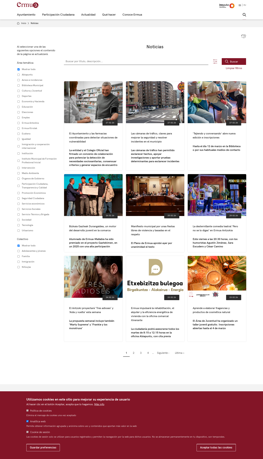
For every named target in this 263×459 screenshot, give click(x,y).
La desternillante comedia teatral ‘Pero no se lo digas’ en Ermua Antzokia (217, 213)
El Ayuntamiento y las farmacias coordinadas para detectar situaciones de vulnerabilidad (93, 125)
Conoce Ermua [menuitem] (132, 14)
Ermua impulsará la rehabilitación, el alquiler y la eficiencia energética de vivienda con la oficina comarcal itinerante (155, 299)
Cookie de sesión (40, 432)
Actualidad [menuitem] (88, 14)
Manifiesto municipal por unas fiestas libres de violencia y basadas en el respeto (155, 213)
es (240, 5)
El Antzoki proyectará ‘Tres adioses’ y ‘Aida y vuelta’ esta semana (93, 299)
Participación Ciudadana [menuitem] (58, 14)
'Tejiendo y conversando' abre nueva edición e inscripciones (217, 125)
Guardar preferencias (43, 447)
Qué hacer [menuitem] (109, 14)
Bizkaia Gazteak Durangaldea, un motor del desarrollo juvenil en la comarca (93, 213)
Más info (99, 404)
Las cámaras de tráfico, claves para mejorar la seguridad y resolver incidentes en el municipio (155, 125)
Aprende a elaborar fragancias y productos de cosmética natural (217, 299)
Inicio (23, 23)
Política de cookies (41, 410)
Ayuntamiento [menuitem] (26, 14)
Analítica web (38, 421)
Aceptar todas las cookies (216, 447)
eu (245, 5)
